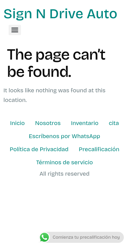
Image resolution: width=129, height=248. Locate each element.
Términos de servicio (64, 162)
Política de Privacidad (39, 149)
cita (114, 123)
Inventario (84, 123)
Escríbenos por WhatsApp (64, 136)
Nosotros (48, 123)
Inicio (17, 123)
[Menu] (15, 30)
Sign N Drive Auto (60, 14)
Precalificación (99, 149)
